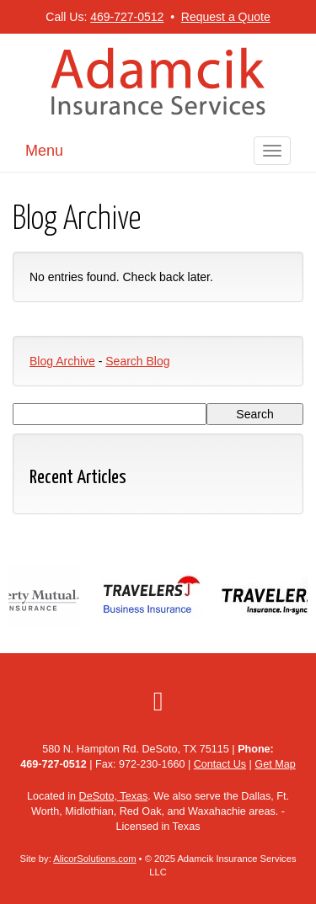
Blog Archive (62, 361)
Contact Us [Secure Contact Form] (220, 764)
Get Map (274, 764)
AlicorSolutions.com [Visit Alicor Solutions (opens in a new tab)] (94, 858)
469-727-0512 (126, 17)
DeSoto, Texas (113, 796)
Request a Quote (225, 17)
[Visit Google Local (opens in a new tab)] (158, 701)
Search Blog (137, 361)
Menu (44, 150)
